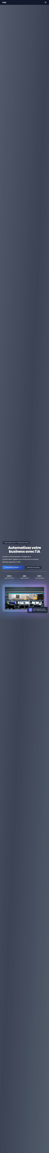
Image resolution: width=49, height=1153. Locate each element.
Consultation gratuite (12, 571)
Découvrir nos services (32, 571)
